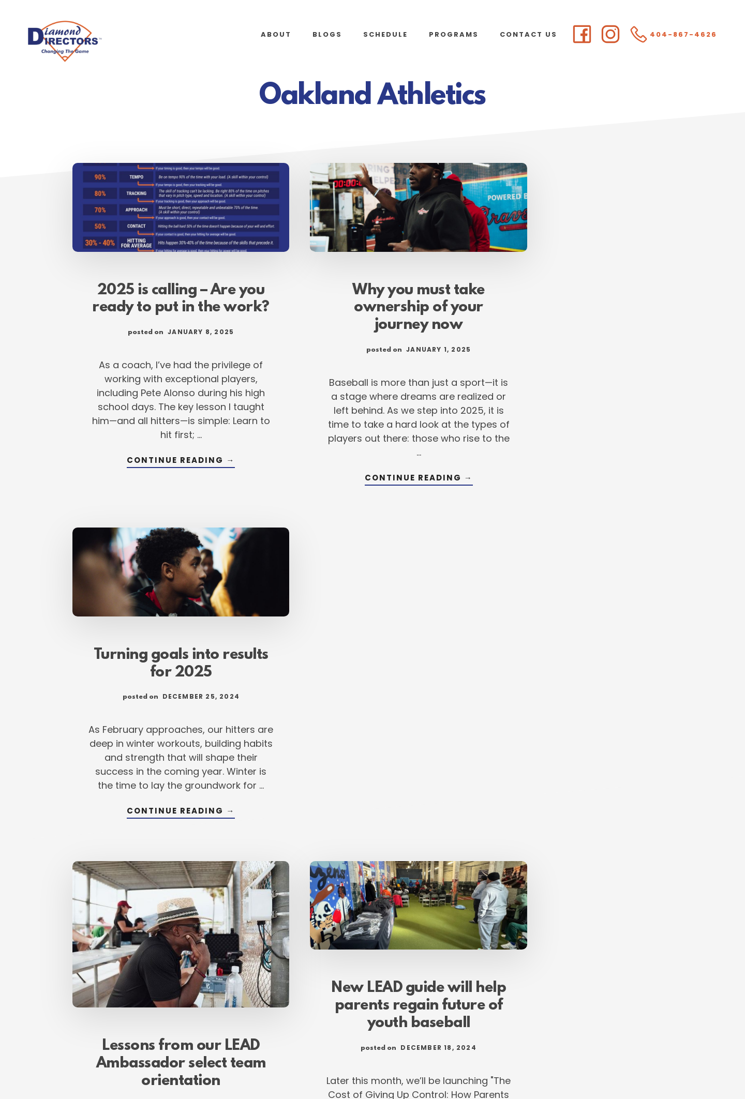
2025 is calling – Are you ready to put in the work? (165, 295)
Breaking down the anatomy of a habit (580, 653)
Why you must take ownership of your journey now (372, 295)
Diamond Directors (103, 41)
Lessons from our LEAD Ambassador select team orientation (166, 720)
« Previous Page (247, 978)
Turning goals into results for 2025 (579, 286)
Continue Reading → (165, 480)
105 (457, 978)
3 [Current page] (363, 978)
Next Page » (507, 978)
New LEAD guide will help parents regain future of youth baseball (372, 670)
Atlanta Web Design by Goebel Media (454, 1064)
